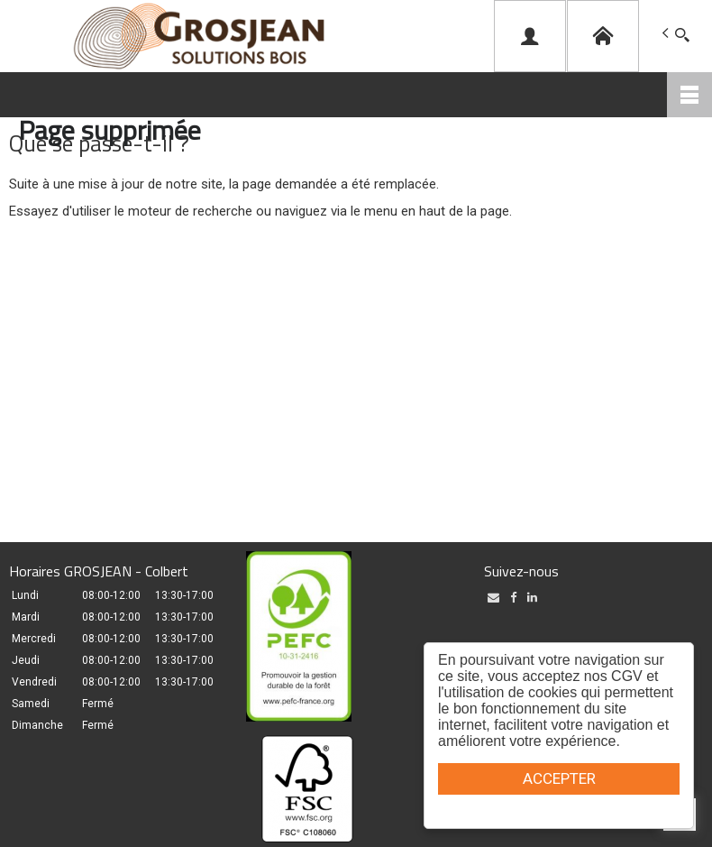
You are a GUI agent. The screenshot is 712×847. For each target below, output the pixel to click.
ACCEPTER (559, 778)
